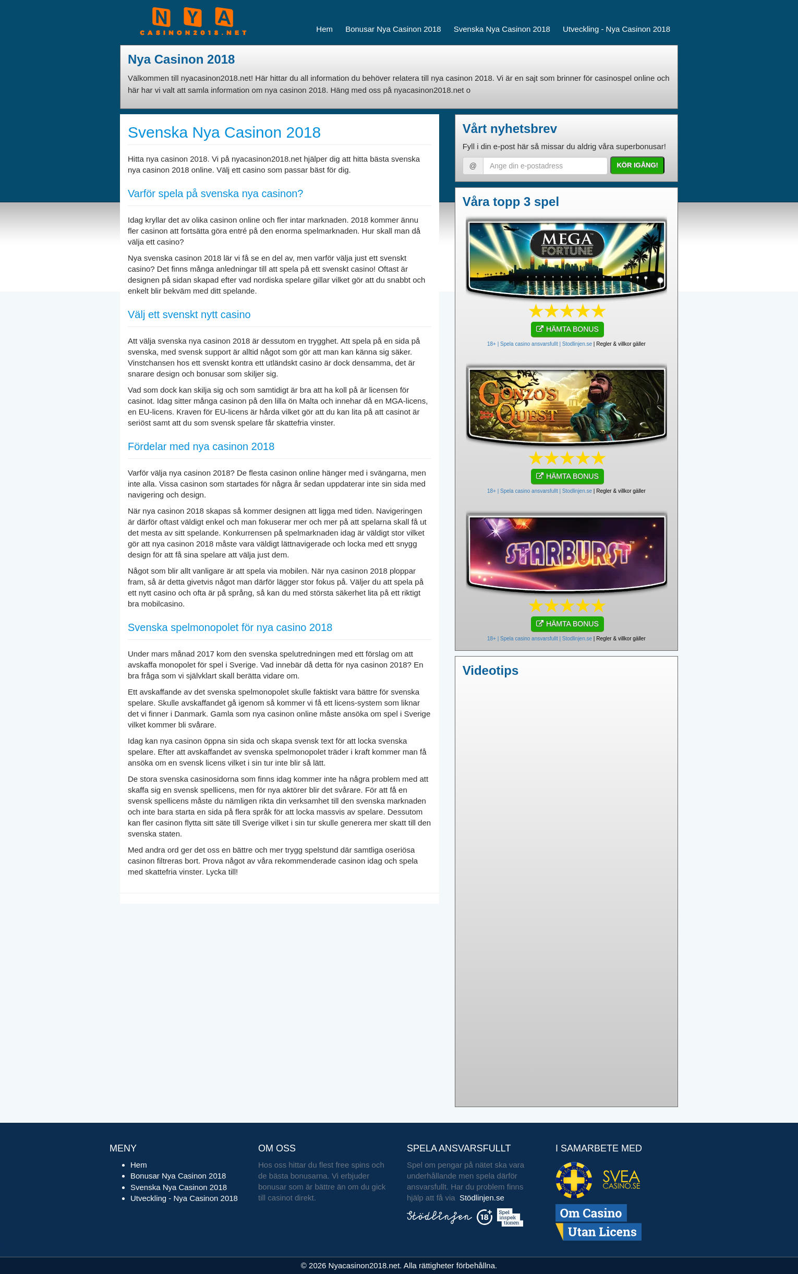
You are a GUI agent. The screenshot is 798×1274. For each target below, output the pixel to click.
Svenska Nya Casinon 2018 (502, 29)
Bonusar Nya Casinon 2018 (393, 29)
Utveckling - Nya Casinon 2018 (616, 29)
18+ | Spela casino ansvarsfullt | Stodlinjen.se (539, 344)
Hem (324, 29)
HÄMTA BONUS (567, 329)
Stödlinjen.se (482, 1197)
